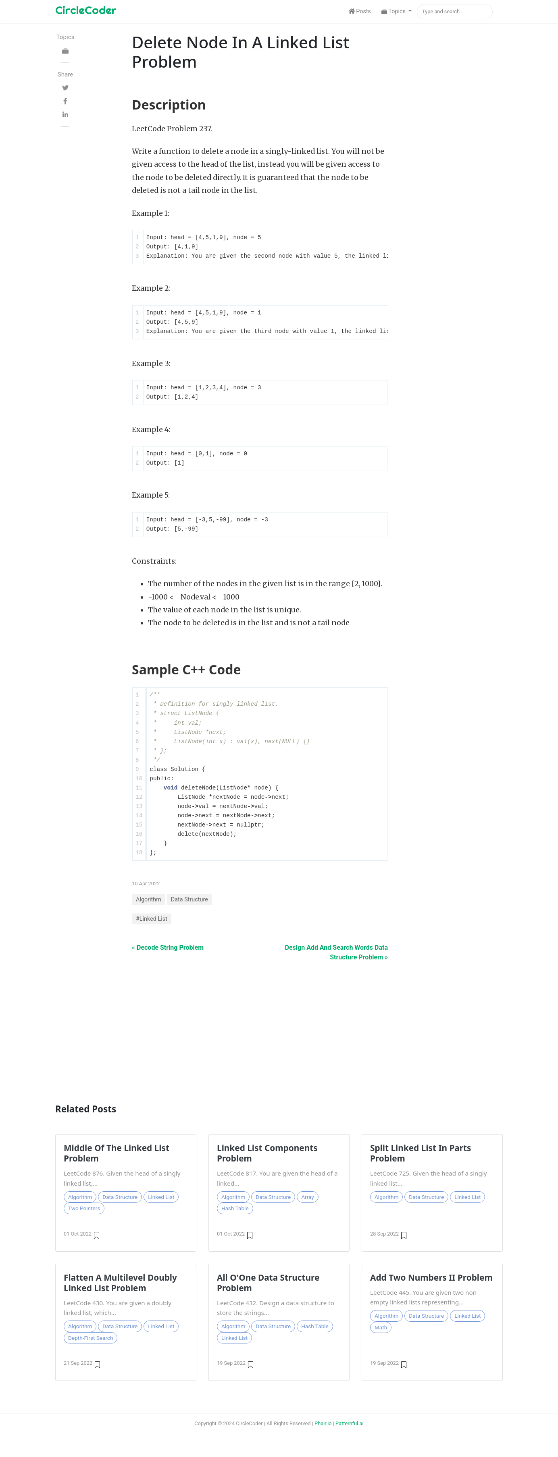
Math (381, 1327)
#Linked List (151, 919)
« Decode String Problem (168, 947)
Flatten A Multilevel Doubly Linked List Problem (120, 1283)
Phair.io (323, 1423)
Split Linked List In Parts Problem (420, 1153)
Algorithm (148, 899)
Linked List (161, 1197)
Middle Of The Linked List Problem (116, 1153)
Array (307, 1197)
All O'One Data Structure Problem (268, 1283)
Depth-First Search (90, 1338)
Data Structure (189, 899)
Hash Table (235, 1208)
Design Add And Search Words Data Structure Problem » (336, 952)
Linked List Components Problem (267, 1153)
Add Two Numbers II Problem (431, 1277)
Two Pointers (84, 1208)
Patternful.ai (349, 1423)
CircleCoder (86, 10)
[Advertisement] (279, 1028)
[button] (396, 11)
